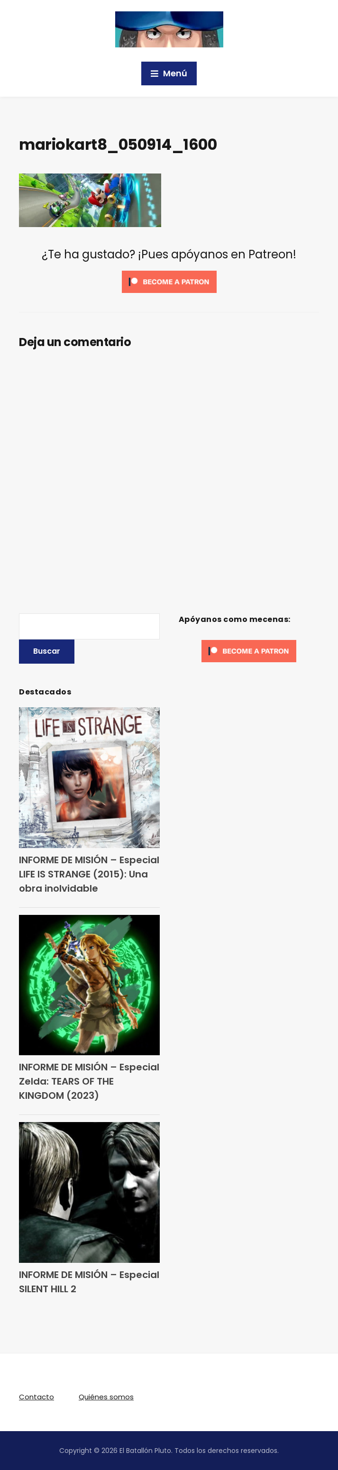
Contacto (36, 1397)
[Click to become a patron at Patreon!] (169, 280)
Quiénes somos (106, 1397)
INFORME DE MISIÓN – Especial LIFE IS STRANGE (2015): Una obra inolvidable (89, 874)
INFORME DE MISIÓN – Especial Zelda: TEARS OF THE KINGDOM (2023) (89, 1081)
